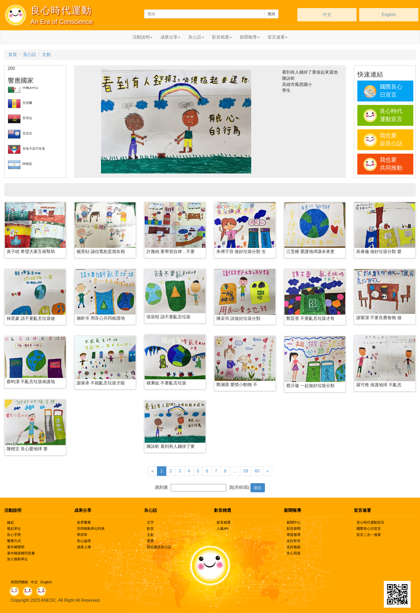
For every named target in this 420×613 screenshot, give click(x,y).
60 (257, 471)
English (389, 14)
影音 (150, 529)
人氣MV (223, 529)
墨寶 (150, 541)
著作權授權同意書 (21, 553)
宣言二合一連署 (369, 535)
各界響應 (84, 522)
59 (245, 471)
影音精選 (224, 522)
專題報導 (294, 535)
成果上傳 (84, 547)
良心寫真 (294, 553)
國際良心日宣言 (369, 529)
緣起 (10, 522)
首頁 (12, 54)
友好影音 (294, 541)
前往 (257, 488)
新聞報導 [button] (250, 37)
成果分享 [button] (170, 37)
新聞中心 (294, 522)
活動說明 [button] (142, 37)
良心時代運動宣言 (370, 522)
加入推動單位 (17, 559)
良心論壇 (84, 541)
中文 (327, 14)
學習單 (82, 535)
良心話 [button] (196, 37)
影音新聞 (294, 529)
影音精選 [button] (222, 37)
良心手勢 (14, 535)
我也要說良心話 (159, 547)
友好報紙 (294, 547)
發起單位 (14, 529)
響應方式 (14, 541)
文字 (150, 522)
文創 (46, 54)
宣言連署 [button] (277, 37)
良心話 (29, 54)
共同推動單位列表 (91, 529)
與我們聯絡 (19, 582)
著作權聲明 (15, 547)
